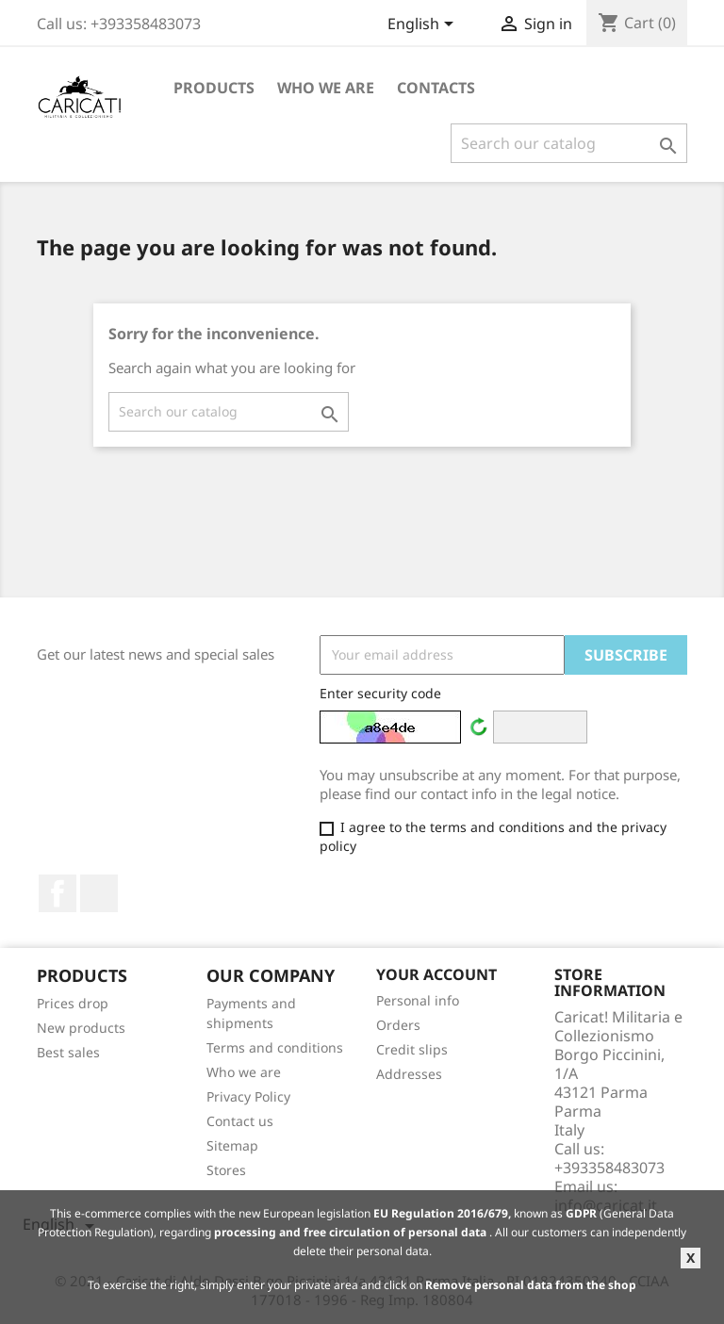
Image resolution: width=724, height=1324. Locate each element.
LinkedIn (99, 893)
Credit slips (412, 1049)
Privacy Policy (248, 1096)
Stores (226, 1170)
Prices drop (72, 1003)
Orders (398, 1025)
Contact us (239, 1121)
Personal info (417, 1000)
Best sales (68, 1052)
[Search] (569, 143)
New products (81, 1028)
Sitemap (232, 1145)
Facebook (57, 893)
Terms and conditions (274, 1047)
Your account (436, 974)
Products (214, 87)
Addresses (409, 1074)
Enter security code (380, 693)
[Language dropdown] (423, 25)
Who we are (325, 87)
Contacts (436, 87)
